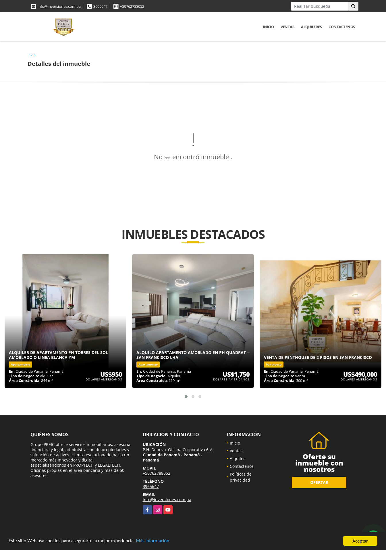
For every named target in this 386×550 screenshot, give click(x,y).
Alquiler (237, 458)
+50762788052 (132, 6)
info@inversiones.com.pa (59, 6)
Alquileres (311, 26)
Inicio (268, 26)
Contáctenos (342, 26)
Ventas (287, 26)
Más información (153, 542)
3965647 (100, 6)
